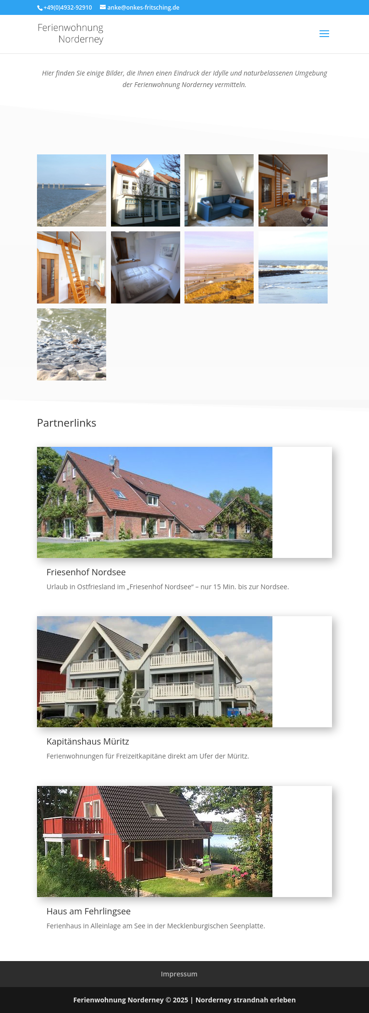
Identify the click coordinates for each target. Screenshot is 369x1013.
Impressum (179, 973)
